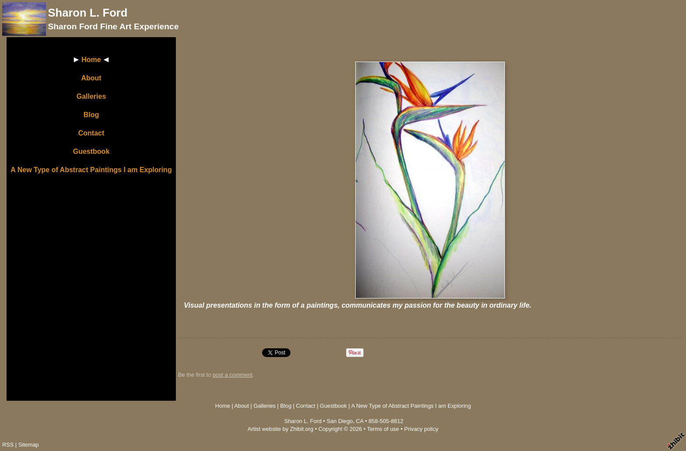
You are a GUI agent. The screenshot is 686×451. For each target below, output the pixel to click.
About (91, 78)
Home (91, 59)
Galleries (91, 96)
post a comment (232, 374)
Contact (91, 133)
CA (360, 421)
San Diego (340, 421)
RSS (8, 444)
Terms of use (383, 429)
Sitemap (28, 444)
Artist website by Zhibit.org (280, 429)
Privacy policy (421, 429)
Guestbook (91, 151)
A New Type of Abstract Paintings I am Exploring (91, 169)
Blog (91, 114)
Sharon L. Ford (87, 13)
